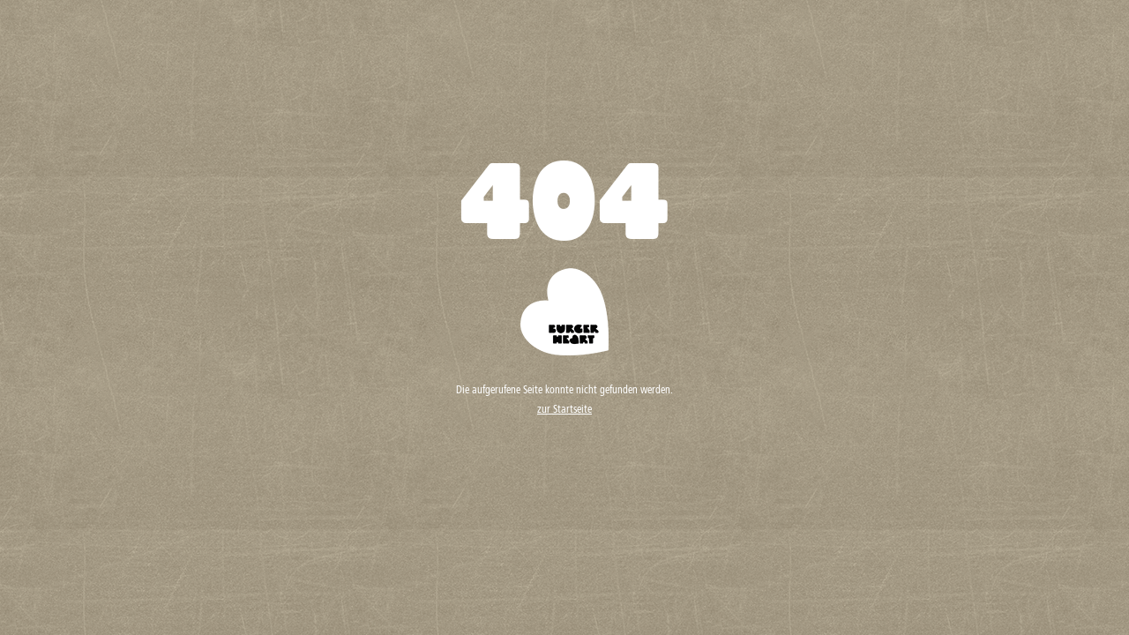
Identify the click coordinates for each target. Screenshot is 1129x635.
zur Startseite (564, 410)
